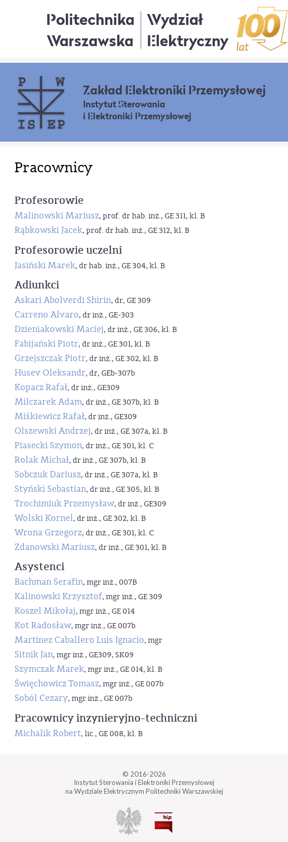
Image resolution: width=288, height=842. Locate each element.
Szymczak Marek (49, 669)
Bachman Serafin (49, 581)
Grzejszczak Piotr (50, 358)
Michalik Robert (48, 733)
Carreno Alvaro (47, 314)
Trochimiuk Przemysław (64, 503)
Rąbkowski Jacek (49, 230)
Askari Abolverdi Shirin (63, 300)
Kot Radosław (43, 625)
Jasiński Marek (45, 265)
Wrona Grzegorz (48, 532)
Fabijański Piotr (46, 343)
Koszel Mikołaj (45, 610)
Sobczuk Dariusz (48, 474)
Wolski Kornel (44, 518)
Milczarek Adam (48, 401)
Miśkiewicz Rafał (50, 416)
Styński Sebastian (50, 489)
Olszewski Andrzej (53, 430)
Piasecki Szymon (48, 445)
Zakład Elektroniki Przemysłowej (174, 90)
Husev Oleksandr (50, 372)
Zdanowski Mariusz (55, 547)
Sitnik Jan (34, 654)
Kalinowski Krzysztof (58, 596)
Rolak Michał (42, 459)
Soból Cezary (41, 698)
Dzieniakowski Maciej (59, 329)
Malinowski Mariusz (57, 215)
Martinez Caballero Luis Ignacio (79, 639)
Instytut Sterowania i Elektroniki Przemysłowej (137, 110)
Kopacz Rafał (41, 387)
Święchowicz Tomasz (57, 683)
